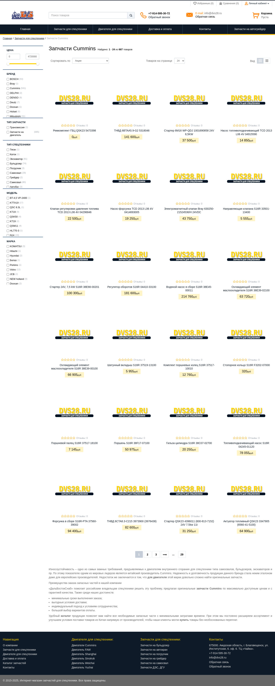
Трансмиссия (17, 127)
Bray (12, 83)
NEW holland (17, 279)
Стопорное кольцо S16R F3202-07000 (246, 365)
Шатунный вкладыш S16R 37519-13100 (131, 365)
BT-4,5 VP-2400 (18, 198)
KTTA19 (14, 202)
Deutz (13, 102)
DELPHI (14, 93)
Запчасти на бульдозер (154, 645)
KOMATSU (16, 246)
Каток (13, 154)
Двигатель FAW (81, 649)
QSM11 (14, 226)
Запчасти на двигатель (17, 133)
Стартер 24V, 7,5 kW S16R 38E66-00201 (74, 286)
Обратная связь (205, 16)
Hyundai (14, 255)
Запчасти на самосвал (154, 663)
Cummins (15, 88)
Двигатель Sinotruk (83, 658)
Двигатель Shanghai (84, 654)
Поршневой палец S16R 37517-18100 (74, 443)
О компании (10, 645)
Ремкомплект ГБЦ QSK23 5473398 (74, 130)
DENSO (14, 97)
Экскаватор (16, 159)
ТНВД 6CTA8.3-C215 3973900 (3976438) (132, 521)
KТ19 (13, 212)
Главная (7, 38)
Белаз (13, 260)
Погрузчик (15, 168)
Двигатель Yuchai (82, 667)
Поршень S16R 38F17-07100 (132, 443)
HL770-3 (14, 230)
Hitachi (13, 251)
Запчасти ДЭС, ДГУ (152, 667)
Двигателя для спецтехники (20, 654)
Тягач (13, 149)
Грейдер (14, 177)
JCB (12, 274)
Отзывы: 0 (82, 125)
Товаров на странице (159, 60)
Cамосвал (15, 182)
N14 (12, 235)
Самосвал (15, 173)
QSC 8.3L (15, 207)
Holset (13, 111)
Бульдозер (16, 163)
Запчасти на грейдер (153, 658)
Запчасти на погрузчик (154, 654)
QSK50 (14, 216)
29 (182, 554)
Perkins (14, 265)
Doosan (14, 107)
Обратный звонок (159, 17)
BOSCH (14, 79)
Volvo (13, 269)
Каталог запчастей (14, 663)
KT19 (13, 221)
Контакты (8, 667)
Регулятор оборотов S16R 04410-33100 (131, 286)
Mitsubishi (15, 116)
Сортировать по (60, 60)
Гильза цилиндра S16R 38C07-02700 (189, 443)
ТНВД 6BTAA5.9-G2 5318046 (132, 130)
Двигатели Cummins (84, 645)
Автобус (14, 187)
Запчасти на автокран (153, 649)
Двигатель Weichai (83, 663)
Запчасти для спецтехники (29, 38)
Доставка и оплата (14, 658)
